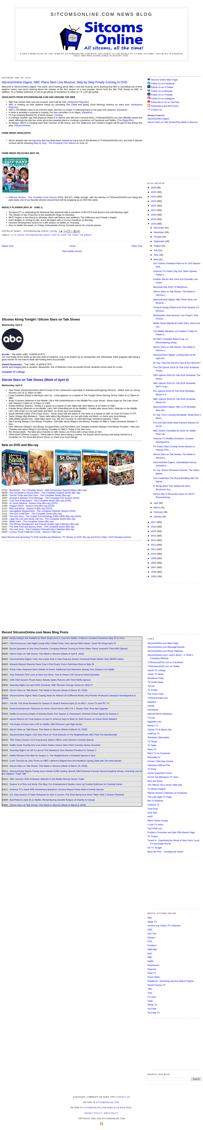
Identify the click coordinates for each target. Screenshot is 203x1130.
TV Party (151, 769)
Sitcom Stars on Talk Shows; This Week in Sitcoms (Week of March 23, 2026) (48, 729)
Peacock (151, 969)
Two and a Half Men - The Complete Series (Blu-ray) (35, 513)
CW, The (151, 933)
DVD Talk (152, 812)
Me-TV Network (155, 800)
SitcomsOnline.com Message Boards (165, 647)
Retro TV (152, 749)
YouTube (151, 1008)
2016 (154, 526)
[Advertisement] (102, 68)
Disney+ (151, 937)
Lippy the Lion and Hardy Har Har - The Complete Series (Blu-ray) (42, 519)
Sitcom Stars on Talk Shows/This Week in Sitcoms (172, 122)
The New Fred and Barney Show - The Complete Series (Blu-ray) (41, 526)
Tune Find (152, 808)
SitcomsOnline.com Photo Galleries (165, 651)
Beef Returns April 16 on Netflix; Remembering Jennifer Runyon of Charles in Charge (52, 800)
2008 (154, 563)
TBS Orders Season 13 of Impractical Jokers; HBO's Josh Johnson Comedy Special (52, 740)
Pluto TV (151, 973)
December (159, 227)
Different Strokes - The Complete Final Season (33, 197)
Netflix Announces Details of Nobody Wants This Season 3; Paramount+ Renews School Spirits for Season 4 (64, 713)
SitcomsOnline (22, 125)
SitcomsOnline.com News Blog (101, 14)
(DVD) (68, 500)
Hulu (149, 953)
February (158, 512)
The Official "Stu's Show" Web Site (164, 785)
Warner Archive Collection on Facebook (167, 793)
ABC (149, 917)
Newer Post (7, 246)
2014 (154, 535)
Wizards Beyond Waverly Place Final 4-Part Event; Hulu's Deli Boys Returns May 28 (52, 664)
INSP (150, 816)
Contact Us (154, 109)
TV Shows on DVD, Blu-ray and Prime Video (85, 537)
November (159, 232)
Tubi (149, 993)
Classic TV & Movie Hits (159, 729)
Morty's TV (152, 725)
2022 (154, 205)
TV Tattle (151, 745)
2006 (154, 572)
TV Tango (152, 741)
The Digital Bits (125, 120)
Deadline (122, 110)
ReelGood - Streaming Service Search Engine (170, 981)
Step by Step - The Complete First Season (54, 143)
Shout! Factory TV (156, 985)
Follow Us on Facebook (163, 83)
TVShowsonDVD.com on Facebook (165, 662)
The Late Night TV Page (159, 797)
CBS (149, 929)
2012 (154, 544)
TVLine (151, 686)
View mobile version (72, 251)
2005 (154, 576)
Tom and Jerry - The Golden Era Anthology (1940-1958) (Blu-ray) (41, 516)
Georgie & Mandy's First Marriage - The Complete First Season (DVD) (44, 498)
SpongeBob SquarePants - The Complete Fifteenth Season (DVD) (42, 511)
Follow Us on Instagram (163, 98)
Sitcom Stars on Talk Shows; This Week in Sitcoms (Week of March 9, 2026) (48, 805)
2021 (154, 210)
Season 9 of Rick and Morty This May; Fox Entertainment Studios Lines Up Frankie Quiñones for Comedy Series (66, 784)
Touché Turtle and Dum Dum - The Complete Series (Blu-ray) (39, 495)
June (156, 255)
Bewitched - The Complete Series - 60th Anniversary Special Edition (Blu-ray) (48, 490)
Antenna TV (153, 804)
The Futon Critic (155, 694)
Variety (58, 115)
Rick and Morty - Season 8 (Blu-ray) (27, 508)
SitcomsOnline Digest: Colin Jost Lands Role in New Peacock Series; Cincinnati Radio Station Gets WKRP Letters (67, 659)
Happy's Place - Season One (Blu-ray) (28, 505)
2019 (154, 219)
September (159, 241)
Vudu (150, 1001)
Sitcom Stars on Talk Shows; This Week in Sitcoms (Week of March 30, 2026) (48, 690)
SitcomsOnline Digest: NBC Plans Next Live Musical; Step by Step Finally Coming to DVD (64, 82)
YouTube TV (153, 1012)
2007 (154, 567)
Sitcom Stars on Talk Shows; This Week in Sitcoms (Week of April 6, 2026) (47, 653)
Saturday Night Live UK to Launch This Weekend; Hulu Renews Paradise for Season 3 (53, 750)
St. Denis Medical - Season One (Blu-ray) (30, 503)
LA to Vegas (17, 235)
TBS (149, 989)
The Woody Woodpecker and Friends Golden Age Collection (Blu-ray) (44, 524)
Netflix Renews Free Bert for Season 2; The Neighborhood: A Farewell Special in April (52, 755)
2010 (154, 553)
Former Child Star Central (160, 761)
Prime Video (153, 977)
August (157, 246)
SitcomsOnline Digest (38, 235)
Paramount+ (153, 965)
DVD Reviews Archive (120, 537)
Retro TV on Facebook (158, 753)
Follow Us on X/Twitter (162, 87)
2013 (154, 540)
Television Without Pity (158, 765)
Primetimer (152, 709)
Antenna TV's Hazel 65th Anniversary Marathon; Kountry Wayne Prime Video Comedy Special (56, 789)
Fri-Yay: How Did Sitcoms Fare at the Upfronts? (177, 363)
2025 (154, 192)
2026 (154, 187)
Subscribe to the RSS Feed (164, 106)
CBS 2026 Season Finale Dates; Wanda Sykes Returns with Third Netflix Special (50, 680)
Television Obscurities (158, 737)
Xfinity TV (152, 1004)
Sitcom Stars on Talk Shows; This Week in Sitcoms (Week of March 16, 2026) (48, 766)
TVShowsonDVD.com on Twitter (163, 666)
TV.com (151, 717)
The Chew (72, 235)
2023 (154, 201)
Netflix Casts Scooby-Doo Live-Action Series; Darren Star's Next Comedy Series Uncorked (55, 745)
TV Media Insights (156, 789)
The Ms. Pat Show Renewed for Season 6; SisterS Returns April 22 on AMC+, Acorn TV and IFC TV (59, 703)
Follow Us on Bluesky (161, 91)
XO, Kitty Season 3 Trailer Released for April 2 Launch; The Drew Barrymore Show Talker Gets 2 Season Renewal (67, 794)
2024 (154, 196)
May (156, 259)
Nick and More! (155, 781)
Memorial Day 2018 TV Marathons (170, 287)
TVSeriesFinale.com (157, 698)
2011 (154, 549)
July (156, 250)
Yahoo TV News (155, 674)
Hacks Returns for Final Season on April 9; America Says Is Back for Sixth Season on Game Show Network (63, 719)
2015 (154, 531)
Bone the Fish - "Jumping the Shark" (165, 851)
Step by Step (59, 235)
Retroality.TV (153, 757)
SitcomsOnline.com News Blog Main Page (107, 1108)
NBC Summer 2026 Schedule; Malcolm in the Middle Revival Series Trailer (47, 779)
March (157, 507)
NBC (149, 957)
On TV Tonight (154, 847)
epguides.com (154, 721)
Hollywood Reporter (78, 102)
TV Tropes (152, 836)
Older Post (137, 246)
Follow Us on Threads (162, 94)
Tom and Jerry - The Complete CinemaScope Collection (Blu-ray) (41, 529)
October (158, 236)
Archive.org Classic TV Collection (164, 925)
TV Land (151, 997)
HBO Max (152, 949)
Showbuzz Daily (155, 678)
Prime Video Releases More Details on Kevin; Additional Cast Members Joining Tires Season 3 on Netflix (62, 669)
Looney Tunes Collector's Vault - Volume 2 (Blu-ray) (35, 532)
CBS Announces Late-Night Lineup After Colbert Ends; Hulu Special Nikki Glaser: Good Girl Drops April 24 (63, 643)
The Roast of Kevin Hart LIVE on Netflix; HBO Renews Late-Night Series (46, 724)
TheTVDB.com (154, 828)
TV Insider (152, 690)
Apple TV (152, 921)
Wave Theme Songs (157, 820)
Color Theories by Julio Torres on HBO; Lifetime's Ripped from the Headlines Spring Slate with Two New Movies (65, 760)
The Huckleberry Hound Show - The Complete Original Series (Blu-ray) (44, 492)
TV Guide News (155, 682)
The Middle (85, 235)
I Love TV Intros (155, 824)
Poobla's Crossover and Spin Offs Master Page (171, 832)
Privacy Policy (93, 1113)
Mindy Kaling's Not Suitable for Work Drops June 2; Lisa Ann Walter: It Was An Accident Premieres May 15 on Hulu (67, 638)
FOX (149, 941)
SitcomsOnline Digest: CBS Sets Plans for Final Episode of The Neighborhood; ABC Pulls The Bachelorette (63, 734)
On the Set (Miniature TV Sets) (162, 777)
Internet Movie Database (159, 713)
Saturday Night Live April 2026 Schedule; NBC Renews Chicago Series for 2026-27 (51, 685)
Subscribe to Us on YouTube (165, 102)
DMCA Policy (111, 1113)
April (156, 503)
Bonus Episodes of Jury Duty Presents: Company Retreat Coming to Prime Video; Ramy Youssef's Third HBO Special (68, 648)
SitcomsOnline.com (107, 1102)
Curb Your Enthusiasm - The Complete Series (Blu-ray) (36, 500)
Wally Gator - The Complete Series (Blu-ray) (31, 521)
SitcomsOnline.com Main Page (162, 643)
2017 (154, 522)
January (158, 516)
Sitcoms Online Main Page (162, 79)
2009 (154, 558)
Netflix (150, 961)
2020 (154, 214)
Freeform (152, 945)
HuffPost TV (153, 733)
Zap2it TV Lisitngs (156, 670)
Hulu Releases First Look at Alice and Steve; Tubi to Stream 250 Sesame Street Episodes (54, 674)
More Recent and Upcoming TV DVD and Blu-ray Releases (31, 537)
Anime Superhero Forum (159, 773)
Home (73, 246)
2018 (154, 223)
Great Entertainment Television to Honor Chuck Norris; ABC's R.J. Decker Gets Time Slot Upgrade (59, 708)
